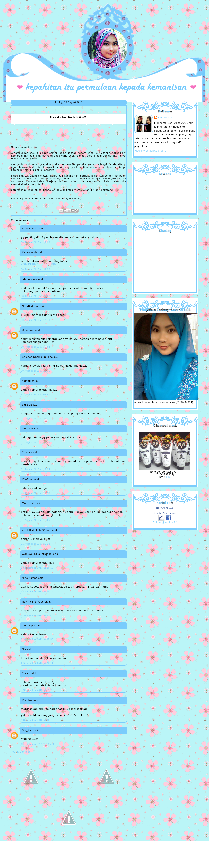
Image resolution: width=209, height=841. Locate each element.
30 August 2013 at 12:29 (35, 242)
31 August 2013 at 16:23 (35, 493)
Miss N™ (27, 428)
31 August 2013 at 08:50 (35, 394)
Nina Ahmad (29, 578)
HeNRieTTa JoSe (33, 601)
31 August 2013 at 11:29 (35, 442)
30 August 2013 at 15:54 (35, 347)
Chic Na (27, 452)
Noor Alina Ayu (165, 508)
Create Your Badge (165, 513)
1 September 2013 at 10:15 (37, 568)
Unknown (28, 330)
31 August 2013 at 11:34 (35, 469)
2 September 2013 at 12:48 (37, 615)
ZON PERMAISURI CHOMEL (40, 264)
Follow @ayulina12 (165, 522)
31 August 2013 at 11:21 (35, 418)
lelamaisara (29, 279)
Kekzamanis (29, 252)
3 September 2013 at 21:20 (37, 690)
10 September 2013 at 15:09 (38, 744)
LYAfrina (27, 479)
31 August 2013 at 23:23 (35, 544)
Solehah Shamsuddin (35, 357)
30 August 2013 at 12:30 (35, 269)
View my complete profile (150, 150)
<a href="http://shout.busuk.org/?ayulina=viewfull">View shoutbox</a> (165, 260)
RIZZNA (27, 700)
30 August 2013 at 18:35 (35, 371)
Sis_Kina (27, 730)
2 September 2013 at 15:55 (37, 639)
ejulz (25, 404)
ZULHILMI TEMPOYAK (36, 530)
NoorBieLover (30, 306)
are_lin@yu (165, 117)
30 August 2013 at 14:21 (35, 296)
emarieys (28, 625)
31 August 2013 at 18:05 (35, 520)
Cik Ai (26, 673)
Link (168, 477)
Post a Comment (21, 751)
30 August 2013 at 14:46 (35, 320)
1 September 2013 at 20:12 (37, 591)
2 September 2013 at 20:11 (37, 663)
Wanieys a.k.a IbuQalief (37, 554)
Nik (24, 649)
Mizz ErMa (29, 503)
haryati (26, 381)
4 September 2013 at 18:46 (37, 720)
